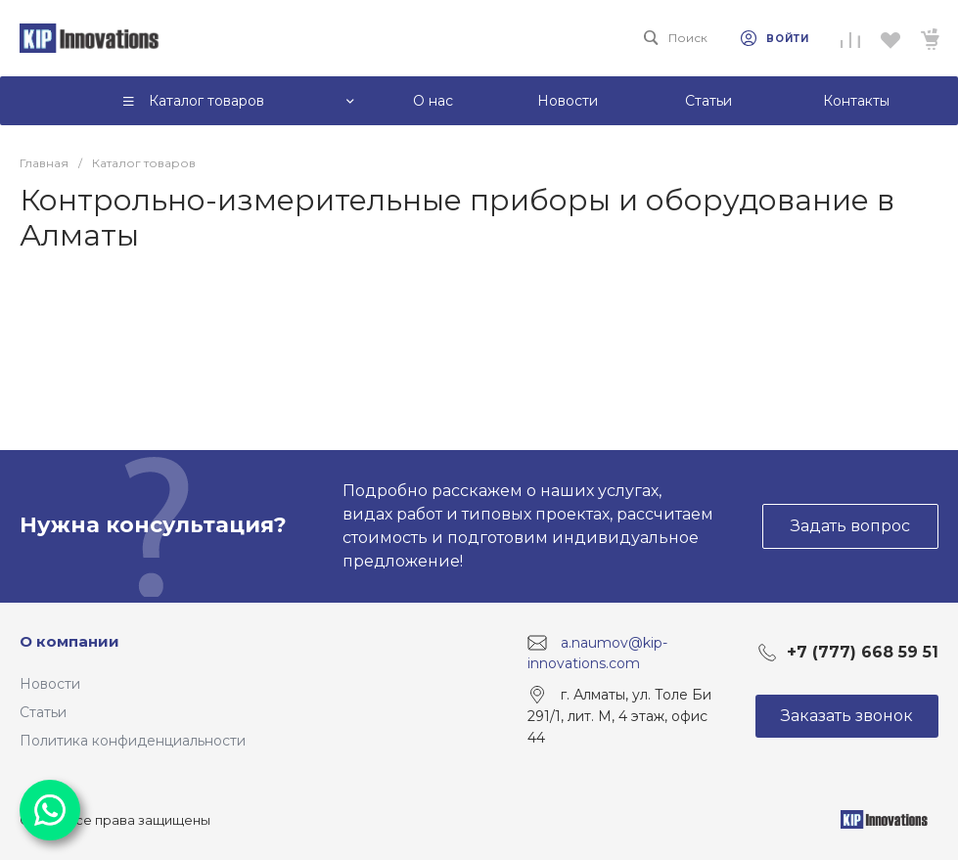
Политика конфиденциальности (133, 740)
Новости (50, 684)
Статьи (43, 712)
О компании (69, 641)
